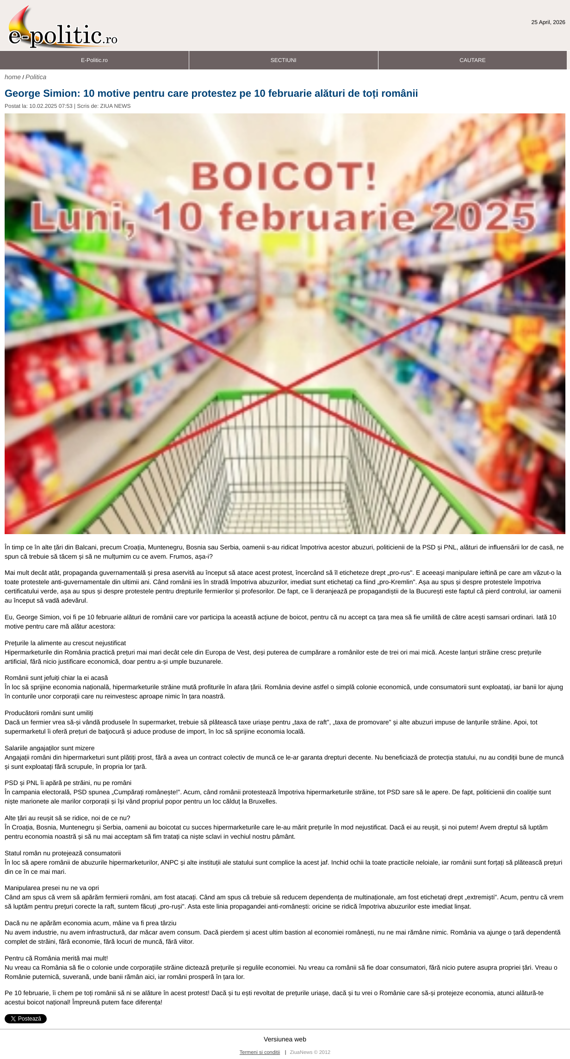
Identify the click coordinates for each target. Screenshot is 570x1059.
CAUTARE (472, 57)
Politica (35, 77)
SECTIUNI (284, 57)
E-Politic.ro (94, 57)
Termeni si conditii (260, 1052)
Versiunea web (285, 1039)
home (13, 77)
